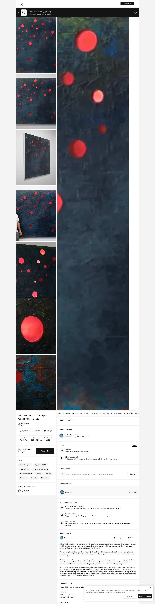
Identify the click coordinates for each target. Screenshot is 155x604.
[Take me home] (23, 4)
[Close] (150, 588)
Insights (86, 413)
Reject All (129, 596)
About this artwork (64, 413)
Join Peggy (127, 3)
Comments (94, 413)
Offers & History (77, 413)
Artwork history (105, 413)
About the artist (116, 413)
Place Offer (45, 451)
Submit (132, 474)
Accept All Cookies (145, 596)
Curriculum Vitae (128, 413)
